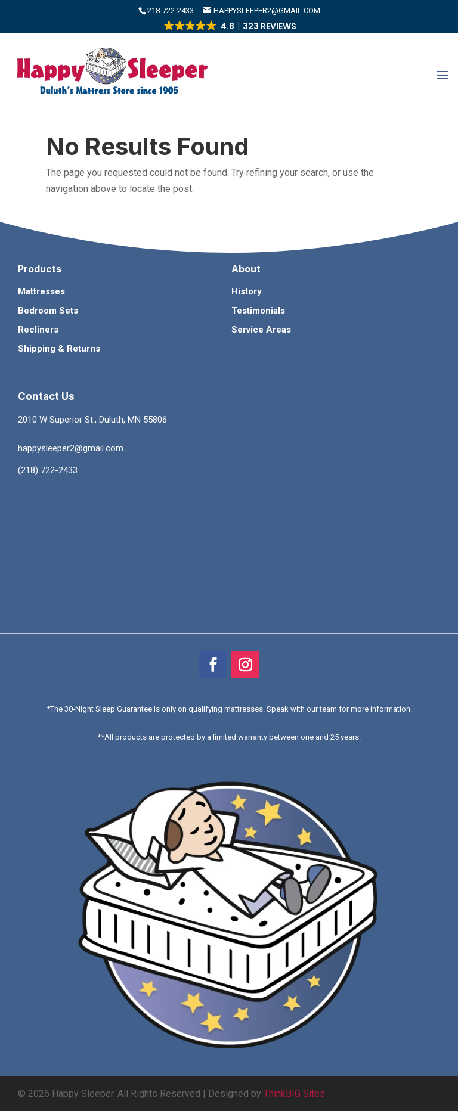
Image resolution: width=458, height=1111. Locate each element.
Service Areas (261, 329)
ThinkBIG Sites (294, 1093)
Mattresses (41, 291)
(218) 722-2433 (48, 470)
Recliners (38, 329)
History (246, 291)
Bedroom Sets (48, 310)
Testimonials (258, 310)
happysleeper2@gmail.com (70, 448)
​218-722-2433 (171, 10)
